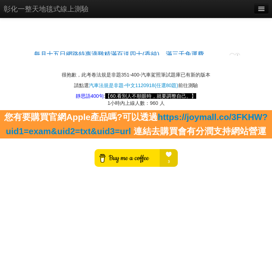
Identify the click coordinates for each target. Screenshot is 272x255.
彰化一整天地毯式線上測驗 (46, 9)
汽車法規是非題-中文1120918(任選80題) (133, 85)
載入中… (136, 50)
